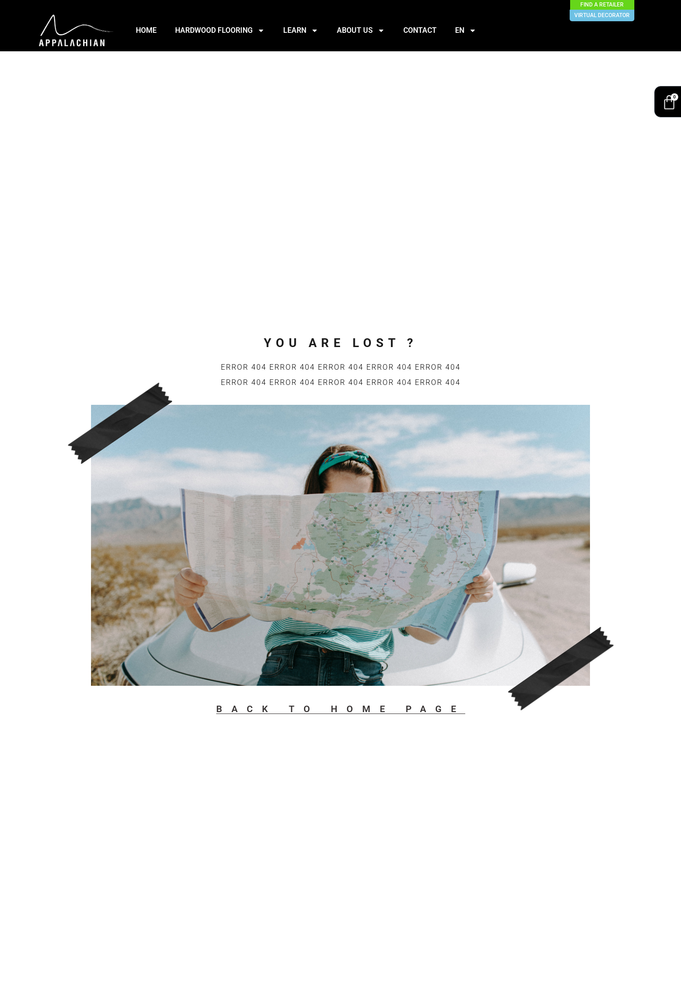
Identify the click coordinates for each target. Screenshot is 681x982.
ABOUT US (361, 30)
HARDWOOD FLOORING (220, 30)
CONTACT (420, 30)
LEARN (300, 30)
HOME (146, 30)
